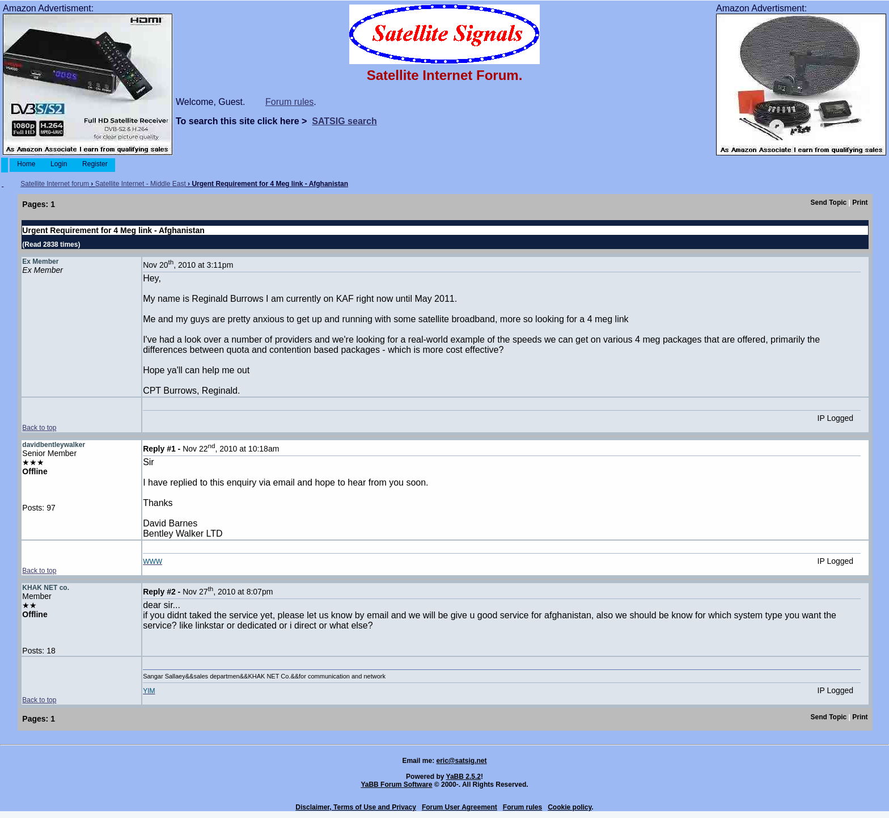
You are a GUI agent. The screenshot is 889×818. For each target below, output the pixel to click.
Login (59, 164)
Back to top (39, 428)
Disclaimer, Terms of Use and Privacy (355, 807)
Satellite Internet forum (54, 184)
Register (95, 164)
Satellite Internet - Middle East (140, 184)
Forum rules (289, 102)
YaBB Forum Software (396, 785)
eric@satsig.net (461, 761)
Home (26, 164)
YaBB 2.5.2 (463, 777)
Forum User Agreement (459, 807)
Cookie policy (569, 807)
